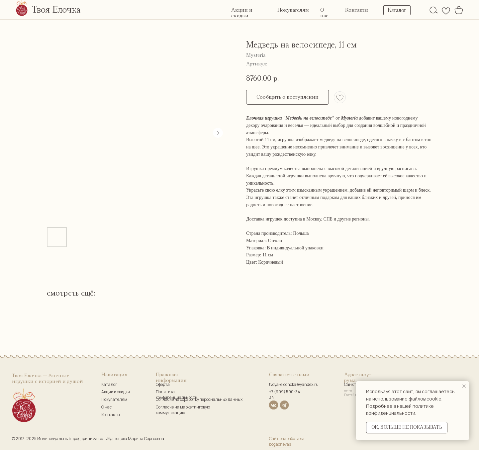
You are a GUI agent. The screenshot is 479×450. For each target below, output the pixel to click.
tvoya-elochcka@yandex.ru (294, 384)
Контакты (356, 10)
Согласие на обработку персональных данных (199, 399)
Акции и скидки (115, 392)
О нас (106, 407)
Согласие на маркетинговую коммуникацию (183, 409)
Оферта (163, 384)
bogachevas (280, 444)
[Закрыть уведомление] (464, 386)
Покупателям (293, 10)
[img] (433, 10)
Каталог (109, 384)
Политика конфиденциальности (176, 394)
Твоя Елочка (56, 10)
